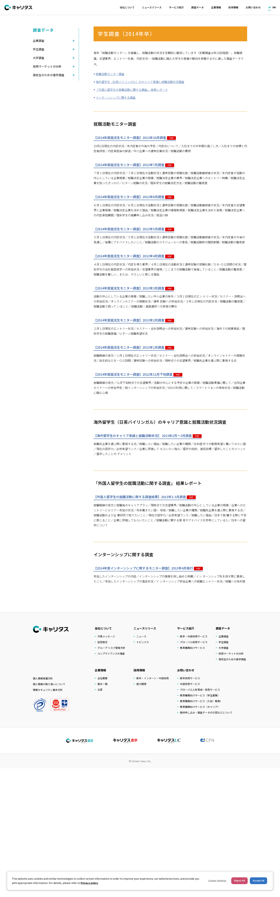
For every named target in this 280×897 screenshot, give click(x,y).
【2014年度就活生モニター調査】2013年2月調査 (134, 320)
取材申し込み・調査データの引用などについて (206, 712)
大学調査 (224, 648)
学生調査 (224, 642)
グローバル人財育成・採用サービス (200, 689)
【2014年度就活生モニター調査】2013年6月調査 (134, 196)
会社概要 (103, 678)
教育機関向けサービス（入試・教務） (201, 701)
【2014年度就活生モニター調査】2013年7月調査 (134, 164)
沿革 (100, 689)
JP (269, 7)
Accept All (258, 880)
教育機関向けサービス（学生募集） (200, 695)
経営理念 (103, 642)
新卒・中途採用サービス (194, 636)
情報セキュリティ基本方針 (48, 690)
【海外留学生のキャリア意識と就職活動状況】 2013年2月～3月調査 (148, 435)
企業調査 (224, 636)
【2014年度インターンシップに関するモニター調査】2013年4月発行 (148, 568)
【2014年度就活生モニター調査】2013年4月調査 (134, 256)
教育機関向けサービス (192, 648)
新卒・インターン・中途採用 (152, 678)
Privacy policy (89, 883)
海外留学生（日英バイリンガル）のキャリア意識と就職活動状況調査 (140, 82)
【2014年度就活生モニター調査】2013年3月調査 (134, 288)
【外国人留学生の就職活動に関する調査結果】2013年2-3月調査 (145, 496)
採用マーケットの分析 (231, 653)
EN (274, 7)
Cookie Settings (217, 880)
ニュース (141, 636)
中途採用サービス (190, 684)
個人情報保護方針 (43, 678)
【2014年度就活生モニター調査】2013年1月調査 (134, 347)
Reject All (239, 880)
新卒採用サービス (190, 678)
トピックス (142, 642)
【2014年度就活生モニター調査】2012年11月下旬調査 (138, 374)
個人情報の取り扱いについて (49, 684)
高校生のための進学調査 (232, 659)
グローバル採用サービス (194, 642)
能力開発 (141, 684)
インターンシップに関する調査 (116, 97)
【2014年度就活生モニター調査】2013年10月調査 (135, 137)
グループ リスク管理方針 (111, 648)
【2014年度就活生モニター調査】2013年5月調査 (134, 229)
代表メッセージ (106, 636)
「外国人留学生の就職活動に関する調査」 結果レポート (132, 89)
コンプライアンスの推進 (111, 653)
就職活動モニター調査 (110, 74)
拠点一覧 (103, 684)
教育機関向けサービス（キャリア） (200, 707)
